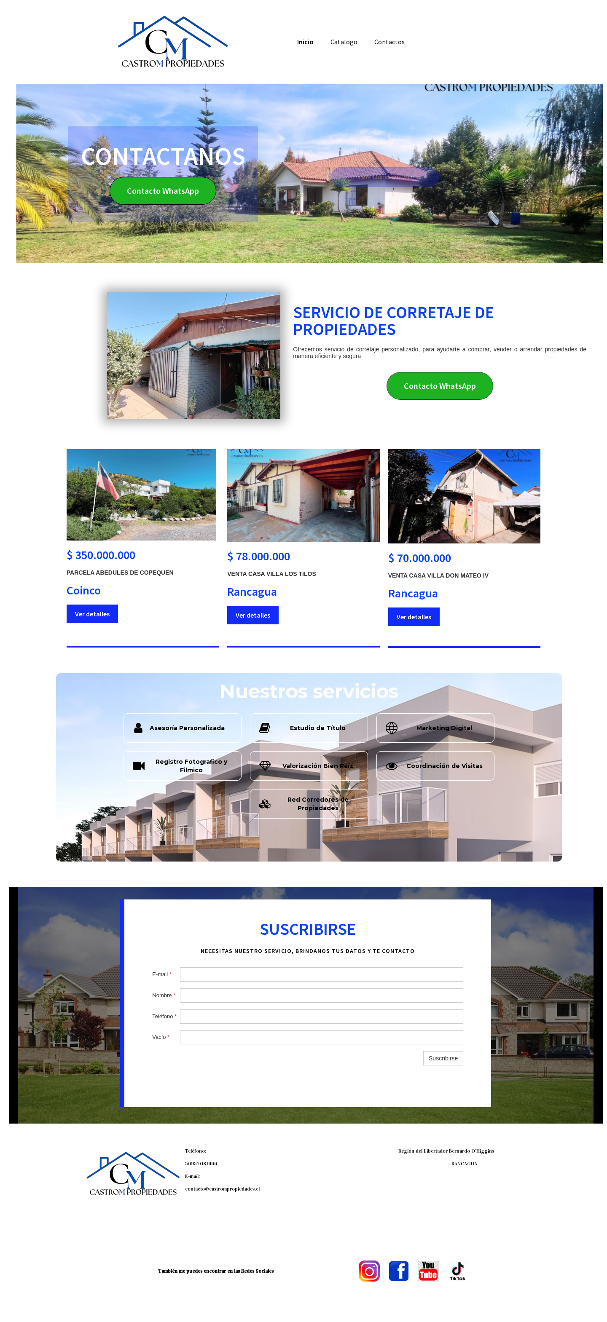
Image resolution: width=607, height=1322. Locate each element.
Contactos (389, 41)
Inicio (305, 41)
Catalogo (343, 41)
